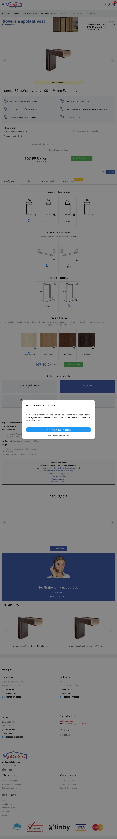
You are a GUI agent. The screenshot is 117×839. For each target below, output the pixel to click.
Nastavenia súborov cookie (58, 435)
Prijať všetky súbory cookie (58, 429)
